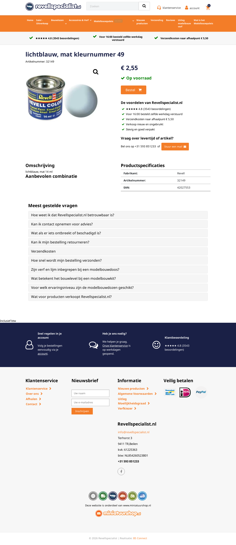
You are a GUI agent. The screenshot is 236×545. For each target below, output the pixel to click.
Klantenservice (36, 389)
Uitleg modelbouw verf (184, 23)
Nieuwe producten (142, 22)
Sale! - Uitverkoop (42, 22)
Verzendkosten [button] (43, 251)
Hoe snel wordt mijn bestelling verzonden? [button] (66, 260)
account (42, 353)
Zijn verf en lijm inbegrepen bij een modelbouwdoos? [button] (75, 269)
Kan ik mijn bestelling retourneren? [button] (60, 242)
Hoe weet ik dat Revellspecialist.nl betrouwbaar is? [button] (72, 215)
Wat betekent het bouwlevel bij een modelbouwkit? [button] (73, 278)
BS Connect (140, 538)
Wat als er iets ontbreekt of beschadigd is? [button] (66, 233)
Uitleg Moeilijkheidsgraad (132, 401)
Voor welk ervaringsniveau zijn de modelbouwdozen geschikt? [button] (82, 287)
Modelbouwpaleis (108, 21)
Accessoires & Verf (79, 20)
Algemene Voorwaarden (135, 394)
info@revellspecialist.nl (133, 432)
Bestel (134, 90)
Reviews (170, 20)
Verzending (157, 20)
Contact (31, 404)
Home (30, 20)
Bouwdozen (57, 20)
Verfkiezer (125, 408)
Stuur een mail (175, 146)
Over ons (32, 394)
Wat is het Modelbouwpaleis (203, 22)
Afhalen (31, 399)
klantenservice (172, 7)
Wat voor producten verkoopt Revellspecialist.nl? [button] (71, 296)
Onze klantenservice (115, 345)
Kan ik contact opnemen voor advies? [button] (62, 224)
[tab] (118, 215)
